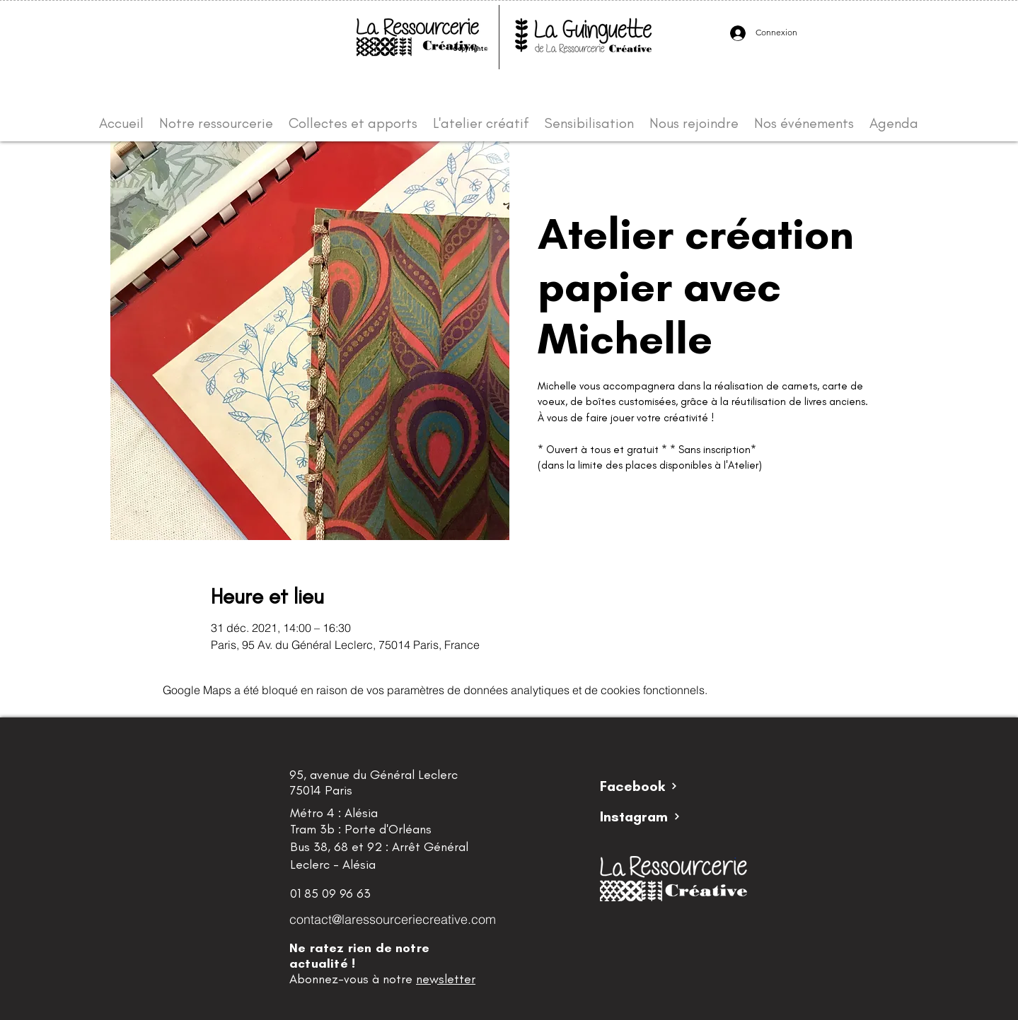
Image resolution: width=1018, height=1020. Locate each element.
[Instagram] (650, 816)
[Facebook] (650, 786)
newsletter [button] (445, 979)
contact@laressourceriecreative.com (392, 919)
